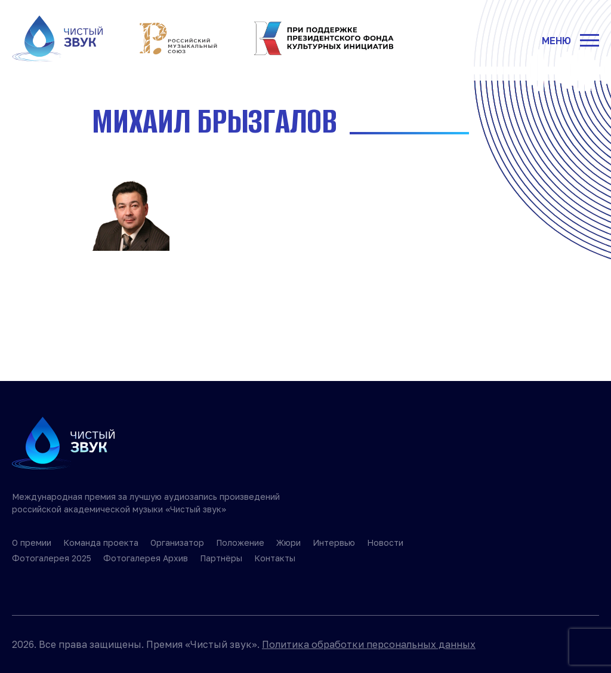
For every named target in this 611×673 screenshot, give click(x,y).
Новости (385, 542)
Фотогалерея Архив (145, 558)
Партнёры (221, 558)
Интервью (334, 542)
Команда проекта (100, 542)
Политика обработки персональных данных (369, 644)
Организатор (177, 542)
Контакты (274, 558)
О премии (31, 542)
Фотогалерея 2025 (51, 558)
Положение (240, 542)
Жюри (288, 542)
